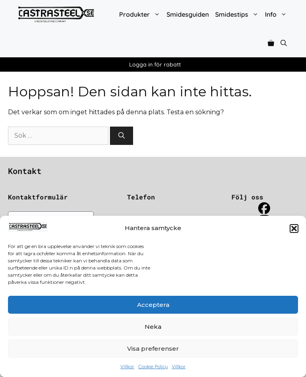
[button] (294, 228)
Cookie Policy (153, 366)
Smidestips (238, 14)
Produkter (141, 14)
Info (277, 14)
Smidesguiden (188, 14)
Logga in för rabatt (155, 64)
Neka (153, 326)
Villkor (127, 366)
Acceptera (153, 305)
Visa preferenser (153, 348)
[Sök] (121, 136)
